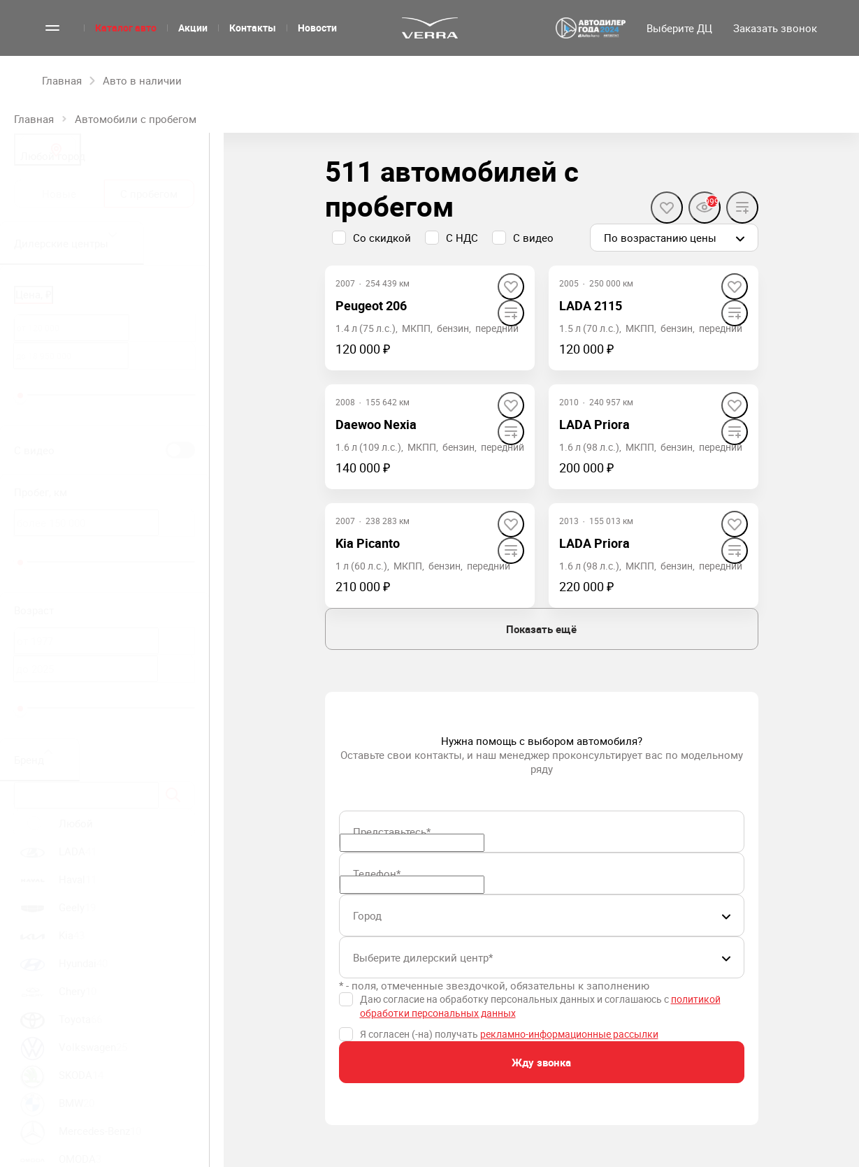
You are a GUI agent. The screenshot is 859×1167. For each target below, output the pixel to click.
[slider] (20, 396)
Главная (34, 119)
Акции (193, 27)
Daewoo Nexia (376, 424)
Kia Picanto (367, 543)
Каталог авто (126, 27)
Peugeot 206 (371, 305)
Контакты (252, 27)
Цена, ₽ (33, 294)
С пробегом (149, 194)
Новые (59, 194)
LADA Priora (594, 424)
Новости (317, 27)
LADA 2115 (590, 305)
